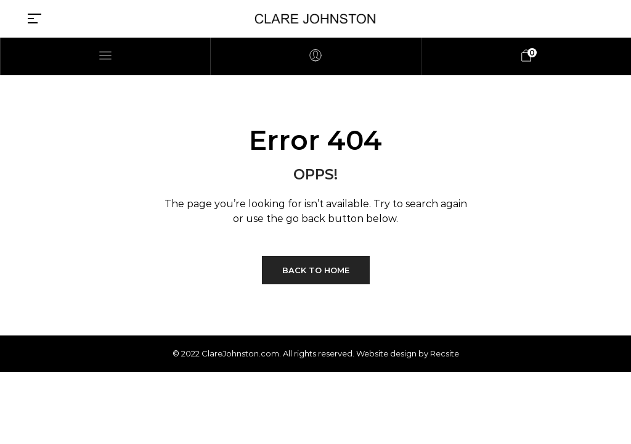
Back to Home (315, 270)
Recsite (444, 353)
